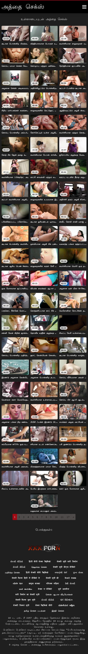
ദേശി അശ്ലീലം (32, 588)
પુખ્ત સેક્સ (15, 577)
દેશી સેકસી (14, 588)
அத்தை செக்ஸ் (20, 644)
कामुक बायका (51, 582)
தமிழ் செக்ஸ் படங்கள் (34, 610)
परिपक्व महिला (71, 582)
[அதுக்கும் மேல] (84, 7)
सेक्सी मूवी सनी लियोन (68, 560)
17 (68, 516)
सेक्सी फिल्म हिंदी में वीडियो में (42, 577)
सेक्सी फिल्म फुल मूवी (24, 599)
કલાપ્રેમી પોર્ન (70, 571)
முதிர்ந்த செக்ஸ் (19, 571)
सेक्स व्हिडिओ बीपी (44, 605)
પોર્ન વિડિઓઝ (67, 599)
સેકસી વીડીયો (48, 599)
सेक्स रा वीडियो (53, 588)
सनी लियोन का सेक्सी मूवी (26, 594)
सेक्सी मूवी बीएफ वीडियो (65, 566)
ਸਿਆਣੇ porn (16, 582)
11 (62, 516)
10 (56, 516)
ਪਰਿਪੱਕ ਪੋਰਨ (33, 582)
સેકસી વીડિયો (14, 560)
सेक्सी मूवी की (71, 577)
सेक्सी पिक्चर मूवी (20, 605)
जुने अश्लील (73, 588)
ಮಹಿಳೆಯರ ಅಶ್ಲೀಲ (68, 605)
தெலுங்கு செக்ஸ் (38, 566)
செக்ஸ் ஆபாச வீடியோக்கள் (60, 594)
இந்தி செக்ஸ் (58, 610)
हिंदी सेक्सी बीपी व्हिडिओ (45, 571)
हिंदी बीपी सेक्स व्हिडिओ (39, 560)
